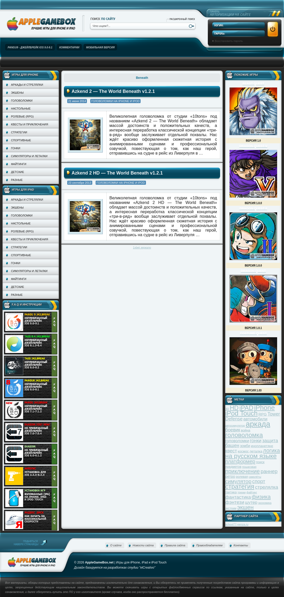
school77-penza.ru (236, 524)
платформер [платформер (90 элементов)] (240, 461)
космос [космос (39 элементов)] (243, 451)
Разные (16, 179)
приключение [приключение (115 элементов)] (242, 471)
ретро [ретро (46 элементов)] (230, 476)
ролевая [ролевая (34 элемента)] (242, 477)
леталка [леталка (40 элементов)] (255, 451)
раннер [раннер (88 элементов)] (268, 471)
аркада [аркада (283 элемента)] (258, 424)
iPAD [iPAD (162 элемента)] (246, 407)
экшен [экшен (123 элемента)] (245, 507)
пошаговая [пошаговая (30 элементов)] (249, 466)
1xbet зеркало (142, 247)
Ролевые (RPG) (22, 116)
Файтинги (18, 164)
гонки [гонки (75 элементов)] (255, 440)
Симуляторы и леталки (29, 156)
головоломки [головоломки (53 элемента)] (237, 441)
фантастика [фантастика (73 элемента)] (238, 497)
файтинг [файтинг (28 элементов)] (251, 492)
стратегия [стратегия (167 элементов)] (239, 486)
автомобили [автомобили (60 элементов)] (255, 419)
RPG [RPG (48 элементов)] (262, 414)
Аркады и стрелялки (27, 84)
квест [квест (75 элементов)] (231, 450)
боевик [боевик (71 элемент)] (232, 429)
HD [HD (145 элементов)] (234, 407)
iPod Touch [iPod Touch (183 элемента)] (241, 413)
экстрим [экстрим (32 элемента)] (230, 508)
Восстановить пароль (229, 40)
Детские (17, 171)
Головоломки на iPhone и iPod (115, 101)
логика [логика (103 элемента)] (271, 450)
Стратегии (19, 132)
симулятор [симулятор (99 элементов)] (238, 481)
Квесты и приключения (29, 124)
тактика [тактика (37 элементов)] (231, 492)
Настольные (21, 108)
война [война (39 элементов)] (245, 430)
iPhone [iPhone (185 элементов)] (264, 407)
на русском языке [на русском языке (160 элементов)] (251, 455)
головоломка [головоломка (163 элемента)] (244, 434)
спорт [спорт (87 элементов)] (258, 481)
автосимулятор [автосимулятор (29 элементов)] (235, 425)
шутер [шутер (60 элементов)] (251, 502)
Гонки (15, 148)
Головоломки (21, 100)
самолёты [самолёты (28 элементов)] (255, 476)
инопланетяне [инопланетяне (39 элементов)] (262, 446)
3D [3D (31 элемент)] (227, 408)
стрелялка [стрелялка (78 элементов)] (266, 487)
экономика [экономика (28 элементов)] (264, 502)
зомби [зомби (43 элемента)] (245, 446)
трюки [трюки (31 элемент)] (241, 492)
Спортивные (21, 140)
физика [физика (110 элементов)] (261, 497)
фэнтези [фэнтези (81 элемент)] (234, 502)
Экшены (17, 92)
